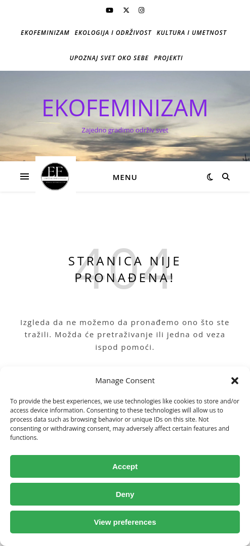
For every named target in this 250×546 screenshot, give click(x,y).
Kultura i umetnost (191, 32)
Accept (125, 466)
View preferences (125, 522)
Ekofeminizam (45, 32)
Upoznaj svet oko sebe (108, 58)
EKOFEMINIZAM (125, 107)
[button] (235, 381)
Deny (125, 494)
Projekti (168, 58)
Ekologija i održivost (113, 32)
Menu (124, 177)
